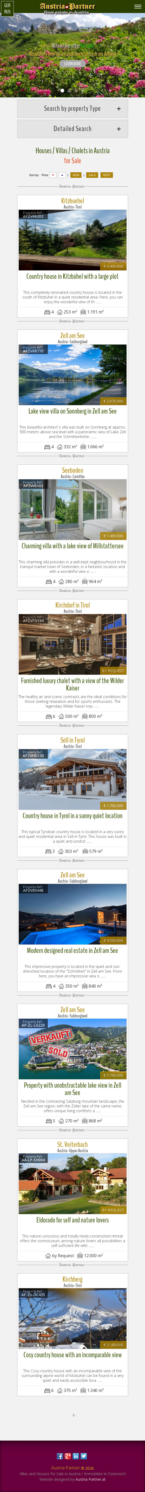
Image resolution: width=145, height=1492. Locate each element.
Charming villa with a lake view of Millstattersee (73, 546)
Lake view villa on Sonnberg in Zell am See (73, 411)
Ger (7, 5)
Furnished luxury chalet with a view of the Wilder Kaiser (72, 684)
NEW (76, 175)
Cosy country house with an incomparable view (73, 1355)
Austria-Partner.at (91, 1479)
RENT (107, 175)
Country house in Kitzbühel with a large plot (72, 276)
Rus (7, 11)
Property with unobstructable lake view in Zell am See (72, 1089)
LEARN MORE (72, 64)
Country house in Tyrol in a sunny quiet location (73, 816)
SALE (92, 175)
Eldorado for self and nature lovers (72, 1220)
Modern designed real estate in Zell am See (72, 951)
